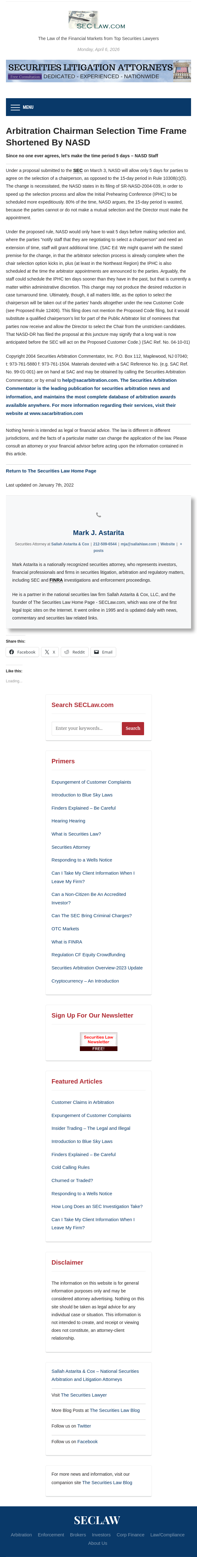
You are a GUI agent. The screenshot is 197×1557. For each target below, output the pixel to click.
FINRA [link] (56, 576)
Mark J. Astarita (98, 529)
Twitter (83, 1400)
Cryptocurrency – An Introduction (84, 962)
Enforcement (53, 1507)
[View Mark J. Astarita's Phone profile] (98, 511)
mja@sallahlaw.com (138, 540)
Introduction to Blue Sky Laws (80, 790)
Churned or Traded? (71, 1158)
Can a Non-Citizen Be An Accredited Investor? (96, 886)
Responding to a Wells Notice (80, 853)
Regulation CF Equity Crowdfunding (87, 936)
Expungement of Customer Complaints (89, 778)
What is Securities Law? (75, 828)
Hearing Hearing (68, 815)
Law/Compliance (164, 1507)
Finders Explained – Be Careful (82, 803)
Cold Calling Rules (70, 1146)
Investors (101, 1507)
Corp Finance (129, 1507)
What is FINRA (66, 924)
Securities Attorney (70, 841)
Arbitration (25, 1507)
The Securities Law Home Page (60, 467)
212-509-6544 (105, 540)
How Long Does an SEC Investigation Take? (95, 1183)
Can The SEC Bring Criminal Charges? (90, 899)
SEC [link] (77, 169)
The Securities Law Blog (113, 1385)
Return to (16, 467)
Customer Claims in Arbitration (81, 1083)
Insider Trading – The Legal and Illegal (89, 1108)
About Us (98, 1515)
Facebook (86, 1415)
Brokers (78, 1507)
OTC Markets (65, 911)
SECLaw (97, 1492)
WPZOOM (111, 1546)
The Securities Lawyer (82, 1369)
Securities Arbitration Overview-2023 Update (95, 949)
